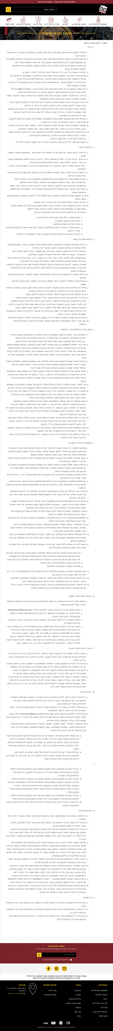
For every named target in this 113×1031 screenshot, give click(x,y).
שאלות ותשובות (50, 994)
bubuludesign (42, 1027)
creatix (52, 1027)
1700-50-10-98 (14, 993)
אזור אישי (52, 990)
